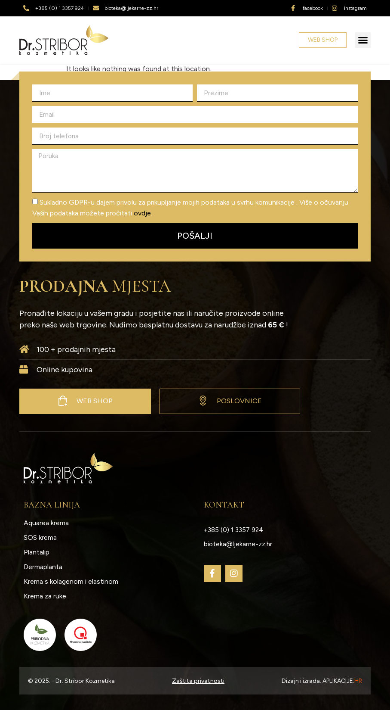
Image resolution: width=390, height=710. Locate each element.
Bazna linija (52, 505)
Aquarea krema (46, 523)
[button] (363, 40)
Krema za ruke (45, 596)
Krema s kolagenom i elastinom (71, 581)
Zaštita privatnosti (198, 681)
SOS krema (40, 537)
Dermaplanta (43, 567)
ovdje (142, 213)
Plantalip (36, 552)
